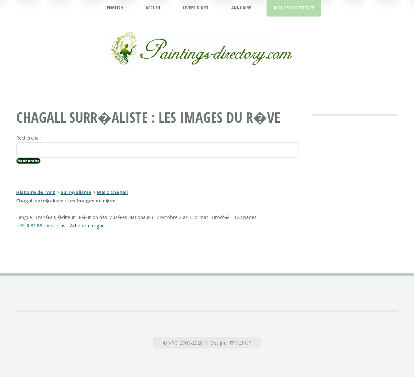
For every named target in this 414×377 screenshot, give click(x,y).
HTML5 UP (239, 342)
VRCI (174, 342)
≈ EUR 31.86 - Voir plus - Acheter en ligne (60, 225)
